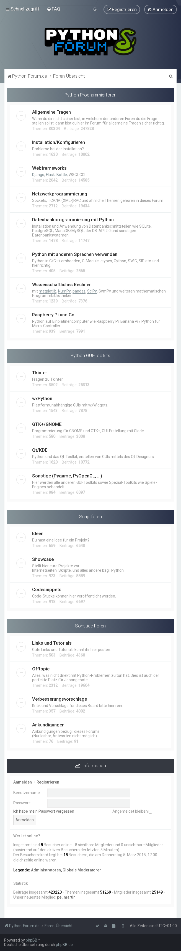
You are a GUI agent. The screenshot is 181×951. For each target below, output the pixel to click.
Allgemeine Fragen (51, 112)
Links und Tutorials (52, 642)
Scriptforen (90, 516)
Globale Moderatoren (82, 870)
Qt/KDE (40, 449)
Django (38, 174)
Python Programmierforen (90, 94)
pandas (79, 291)
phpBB (31, 940)
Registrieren (48, 782)
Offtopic (41, 668)
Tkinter (39, 372)
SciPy (92, 291)
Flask (50, 174)
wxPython (42, 398)
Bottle (61, 174)
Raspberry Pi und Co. (54, 314)
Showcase (43, 559)
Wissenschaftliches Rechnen (62, 284)
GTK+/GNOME (47, 424)
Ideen (37, 533)
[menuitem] (53, 9)
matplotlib (47, 291)
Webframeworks (49, 168)
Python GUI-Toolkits (90, 355)
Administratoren (46, 870)
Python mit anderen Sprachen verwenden (74, 254)
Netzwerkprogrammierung (59, 193)
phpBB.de (64, 944)
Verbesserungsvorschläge (59, 698)
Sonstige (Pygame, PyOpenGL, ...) (67, 475)
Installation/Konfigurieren (58, 142)
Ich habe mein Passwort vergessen (43, 811)
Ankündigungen (48, 724)
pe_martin (66, 897)
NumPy (64, 291)
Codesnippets (46, 589)
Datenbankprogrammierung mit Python (73, 219)
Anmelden (22, 782)
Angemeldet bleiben (132, 811)
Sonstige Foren (90, 625)
